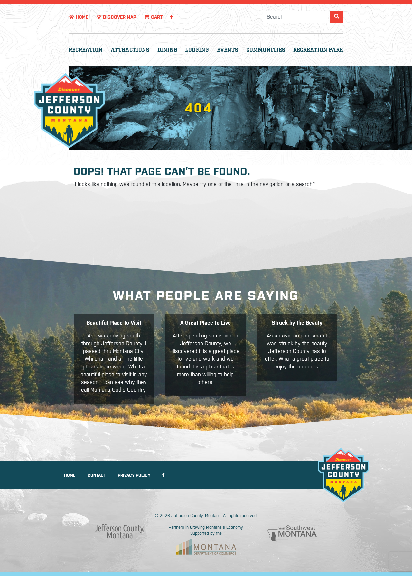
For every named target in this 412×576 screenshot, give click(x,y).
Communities (265, 50)
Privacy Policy (134, 475)
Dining (167, 50)
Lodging (197, 50)
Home (78, 17)
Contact (97, 475)
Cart (153, 17)
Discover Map (116, 17)
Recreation (86, 50)
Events (227, 50)
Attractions (130, 50)
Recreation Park (318, 50)
